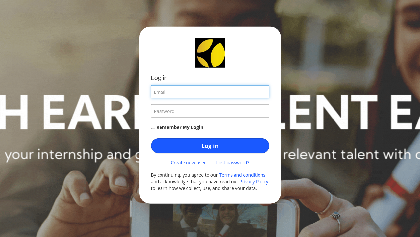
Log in (210, 146)
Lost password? (232, 162)
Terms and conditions (242, 175)
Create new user (188, 162)
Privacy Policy (253, 181)
